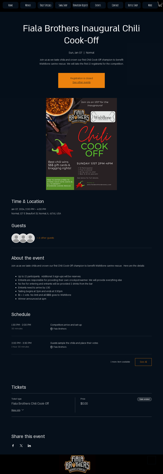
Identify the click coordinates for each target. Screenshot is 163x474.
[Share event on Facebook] (13, 445)
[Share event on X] (21, 445)
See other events (81, 82)
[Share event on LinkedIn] (29, 445)
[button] (160, 4)
